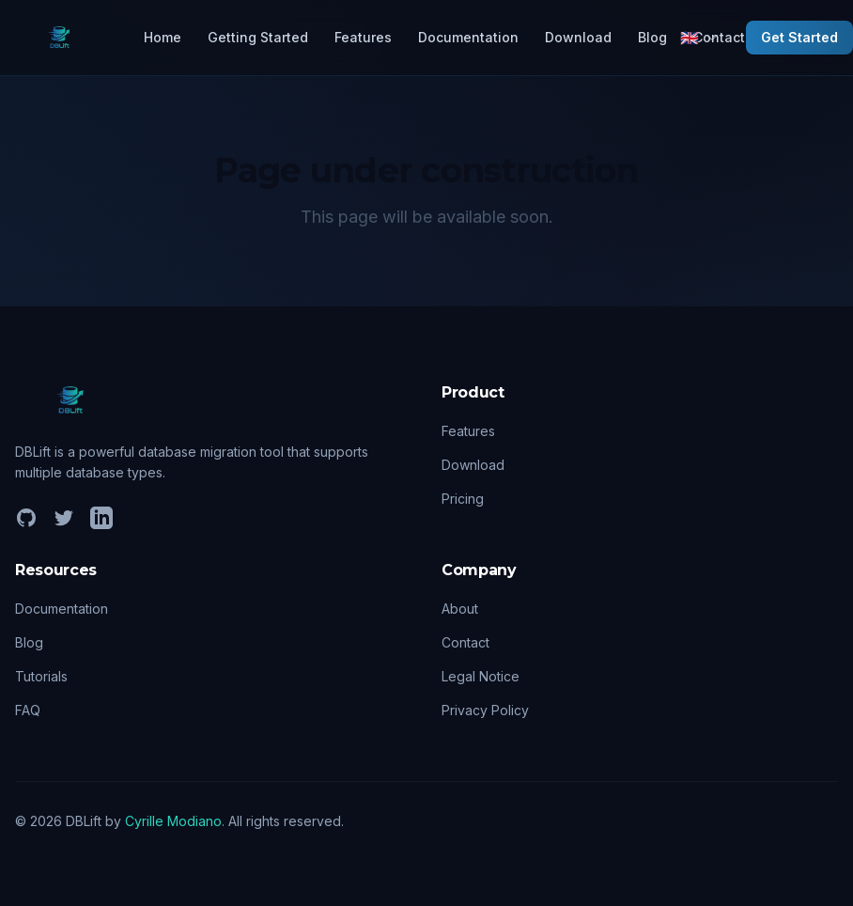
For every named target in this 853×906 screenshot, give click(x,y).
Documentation (468, 37)
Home (162, 37)
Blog (652, 37)
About (460, 609)
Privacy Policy (485, 710)
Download (578, 37)
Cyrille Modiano (173, 821)
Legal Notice (481, 676)
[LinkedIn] (101, 518)
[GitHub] (26, 518)
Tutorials (41, 676)
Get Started (799, 37)
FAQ (27, 710)
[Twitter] (64, 518)
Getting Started (258, 37)
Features (363, 37)
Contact (465, 642)
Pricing (463, 499)
